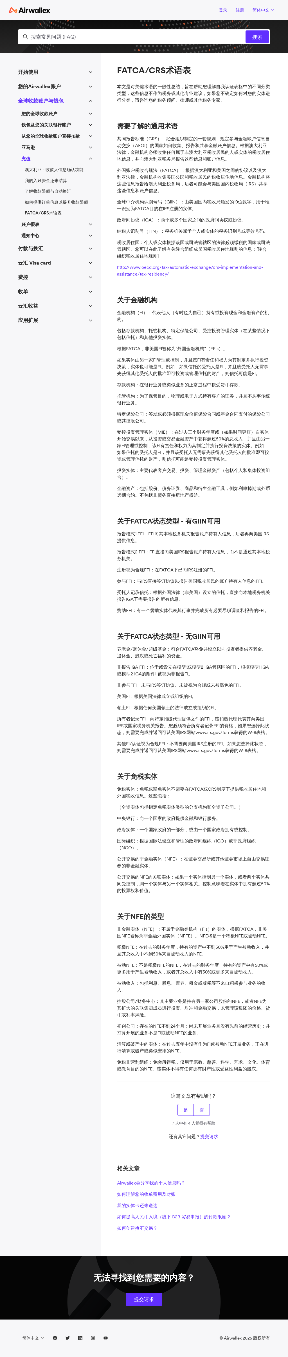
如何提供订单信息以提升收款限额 (56, 202)
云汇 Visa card (34, 263)
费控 (23, 277)
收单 (23, 291)
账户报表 (30, 224)
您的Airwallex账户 (39, 86)
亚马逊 (28, 147)
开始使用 (28, 72)
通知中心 (30, 235)
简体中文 (264, 10)
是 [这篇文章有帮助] (185, 1110)
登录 (223, 10)
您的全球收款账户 (39, 113)
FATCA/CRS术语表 (43, 213)
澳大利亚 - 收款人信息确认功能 (54, 169)
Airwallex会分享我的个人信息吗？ (151, 1183)
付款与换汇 (30, 248)
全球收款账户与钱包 (41, 100)
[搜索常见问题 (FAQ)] (144, 36)
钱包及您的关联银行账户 (46, 125)
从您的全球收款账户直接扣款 (50, 136)
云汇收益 (28, 306)
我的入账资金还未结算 (46, 180)
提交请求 (209, 1136)
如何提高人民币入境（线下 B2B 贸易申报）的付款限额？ (174, 1216)
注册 (240, 10)
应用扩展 (28, 320)
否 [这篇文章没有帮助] (201, 1110)
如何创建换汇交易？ (137, 1228)
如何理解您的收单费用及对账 (146, 1194)
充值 (25, 158)
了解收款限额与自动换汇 (48, 191)
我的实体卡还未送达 (137, 1205)
